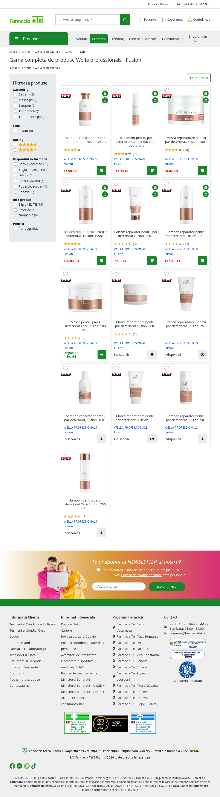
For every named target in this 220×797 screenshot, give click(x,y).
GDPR (204, 4)
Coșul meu (172, 18)
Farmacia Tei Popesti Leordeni (130, 676)
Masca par (28, 100)
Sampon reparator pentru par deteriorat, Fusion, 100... (85, 418)
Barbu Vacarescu (33, 164)
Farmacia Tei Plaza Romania (135, 636)
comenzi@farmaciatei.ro (188, 633)
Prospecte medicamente (79, 673)
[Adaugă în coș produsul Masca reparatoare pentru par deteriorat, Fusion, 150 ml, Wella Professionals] (202, 170)
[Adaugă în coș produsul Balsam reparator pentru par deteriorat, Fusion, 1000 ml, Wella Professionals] (101, 260)
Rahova (26, 192)
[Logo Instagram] (27, 766)
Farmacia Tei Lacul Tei (131, 648)
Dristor (26, 175)
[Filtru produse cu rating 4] (15, 150)
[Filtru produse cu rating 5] (15, 144)
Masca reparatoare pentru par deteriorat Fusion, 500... (135, 324)
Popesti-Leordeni (33, 186)
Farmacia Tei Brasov (130, 691)
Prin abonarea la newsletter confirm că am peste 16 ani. (143, 570)
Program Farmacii (159, 4)
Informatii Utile (185, 4)
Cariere (66, 630)
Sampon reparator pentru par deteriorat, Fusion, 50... (186, 418)
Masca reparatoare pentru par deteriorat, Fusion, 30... (136, 418)
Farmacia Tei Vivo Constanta (136, 655)
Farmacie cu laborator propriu (32, 648)
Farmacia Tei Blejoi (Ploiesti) (135, 704)
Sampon (26, 105)
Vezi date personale (149, 575)
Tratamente (29, 111)
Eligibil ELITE (30, 204)
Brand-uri (16, 673)
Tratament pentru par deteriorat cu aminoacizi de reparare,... (135, 141)
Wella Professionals (47, 52)
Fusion (68, 164)
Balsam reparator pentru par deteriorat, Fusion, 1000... (85, 233)
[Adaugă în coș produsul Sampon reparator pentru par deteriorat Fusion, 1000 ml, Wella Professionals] (202, 260)
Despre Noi (69, 624)
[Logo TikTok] (33, 766)
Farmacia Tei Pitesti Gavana (135, 685)
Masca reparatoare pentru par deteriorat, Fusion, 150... (186, 139)
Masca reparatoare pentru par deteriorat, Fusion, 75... (186, 324)
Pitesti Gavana (31, 180)
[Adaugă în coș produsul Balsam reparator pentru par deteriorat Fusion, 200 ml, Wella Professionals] (152, 260)
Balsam (26, 94)
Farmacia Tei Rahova (130, 661)
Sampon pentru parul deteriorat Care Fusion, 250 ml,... (85, 504)
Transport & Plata (22, 655)
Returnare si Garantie (25, 661)
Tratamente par (32, 116)
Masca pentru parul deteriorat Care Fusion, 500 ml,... (85, 326)
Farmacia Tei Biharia (130, 667)
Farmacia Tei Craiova (130, 697)
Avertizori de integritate (78, 655)
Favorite (147, 19)
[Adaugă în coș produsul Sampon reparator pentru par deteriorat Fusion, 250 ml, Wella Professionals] (101, 170)
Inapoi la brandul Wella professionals (34, 68)
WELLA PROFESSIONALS (80, 159)
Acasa (13, 52)
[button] (102, 354)
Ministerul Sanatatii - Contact (82, 691)
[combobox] (87, 20)
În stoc (25, 130)
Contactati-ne (19, 685)
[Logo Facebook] (12, 766)
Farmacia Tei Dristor (130, 642)
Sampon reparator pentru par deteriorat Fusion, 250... (85, 139)
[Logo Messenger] (19, 766)
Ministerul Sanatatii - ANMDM (83, 685)
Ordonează (198, 78)
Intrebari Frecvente (23, 667)
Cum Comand (19, 642)
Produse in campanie (28, 212)
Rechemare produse (24, 679)
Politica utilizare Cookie (78, 636)
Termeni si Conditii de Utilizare (32, 624)
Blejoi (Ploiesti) (31, 169)
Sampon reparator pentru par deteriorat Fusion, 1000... (186, 234)
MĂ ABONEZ (167, 587)
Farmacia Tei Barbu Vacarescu (129, 627)
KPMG (194, 751)
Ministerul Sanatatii (75, 679)
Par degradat (30, 228)
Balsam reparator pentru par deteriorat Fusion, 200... (135, 234)
